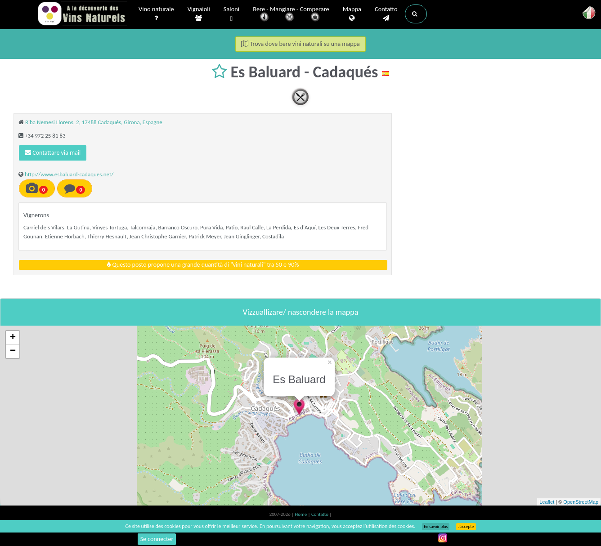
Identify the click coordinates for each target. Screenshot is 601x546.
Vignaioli (199, 14)
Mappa (352, 14)
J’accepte (466, 526)
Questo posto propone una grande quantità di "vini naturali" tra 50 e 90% (203, 265)
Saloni (231, 14)
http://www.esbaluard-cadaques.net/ (69, 174)
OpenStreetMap (580, 502)
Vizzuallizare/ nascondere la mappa (301, 312)
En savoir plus (436, 526)
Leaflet (546, 502)
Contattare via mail (53, 153)
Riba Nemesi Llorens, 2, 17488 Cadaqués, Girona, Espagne (93, 122)
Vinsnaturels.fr (82, 14)
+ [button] (13, 338)
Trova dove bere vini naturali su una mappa (300, 44)
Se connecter (157, 539)
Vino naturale (156, 14)
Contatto (386, 14)
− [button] (13, 351)
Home (301, 514)
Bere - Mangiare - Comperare (291, 14)
